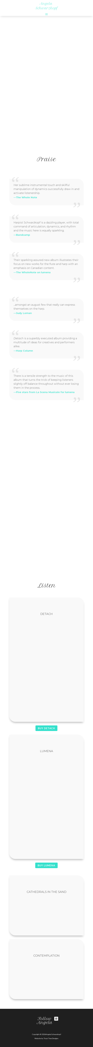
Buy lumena (46, 865)
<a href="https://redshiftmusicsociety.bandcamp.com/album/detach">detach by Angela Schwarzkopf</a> (46, 667)
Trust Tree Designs (51, 1038)
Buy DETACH (46, 728)
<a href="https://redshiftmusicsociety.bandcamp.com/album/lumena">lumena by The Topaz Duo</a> (46, 804)
